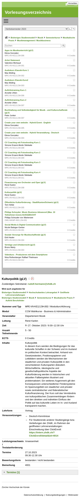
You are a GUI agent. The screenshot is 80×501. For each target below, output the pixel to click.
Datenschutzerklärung (33, 495)
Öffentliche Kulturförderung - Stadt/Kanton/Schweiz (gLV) (32, 202)
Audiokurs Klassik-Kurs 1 (17, 70)
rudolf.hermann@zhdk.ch (42, 284)
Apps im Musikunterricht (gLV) (19, 50)
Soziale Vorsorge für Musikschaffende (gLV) (25, 235)
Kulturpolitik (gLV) (13, 192)
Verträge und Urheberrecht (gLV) (20, 245)
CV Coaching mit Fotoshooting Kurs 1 (23, 142)
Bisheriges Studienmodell (23, 38)
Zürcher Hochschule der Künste (16, 487)
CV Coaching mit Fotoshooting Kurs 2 (23, 152)
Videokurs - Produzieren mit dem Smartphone (26, 255)
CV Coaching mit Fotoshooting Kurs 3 (23, 162)
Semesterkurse (53, 38)
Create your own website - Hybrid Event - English (28, 122)
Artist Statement (12, 60)
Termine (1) (13, 472)
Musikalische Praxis (63, 298)
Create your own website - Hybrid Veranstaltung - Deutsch (32, 133)
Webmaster (73, 495)
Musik (40, 38)
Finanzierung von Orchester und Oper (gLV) (25, 182)
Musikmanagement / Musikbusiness (34, 40)
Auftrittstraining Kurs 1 (16, 90)
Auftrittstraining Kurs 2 (16, 100)
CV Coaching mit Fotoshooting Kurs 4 (23, 172)
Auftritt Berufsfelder (15, 300)
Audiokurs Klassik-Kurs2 (17, 80)
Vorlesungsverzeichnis (28, 12)
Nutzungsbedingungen (55, 495)
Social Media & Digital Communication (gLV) (26, 225)
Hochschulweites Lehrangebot (43, 292)
